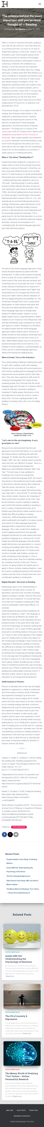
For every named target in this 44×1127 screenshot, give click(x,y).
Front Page (33, 1110)
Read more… (10, 976)
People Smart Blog (19, 827)
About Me (9, 1110)
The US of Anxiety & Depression (18, 876)
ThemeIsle (30, 1121)
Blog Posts (21, 1110)
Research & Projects (22, 1116)
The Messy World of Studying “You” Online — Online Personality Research (21, 1076)
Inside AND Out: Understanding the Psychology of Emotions (18, 959)
